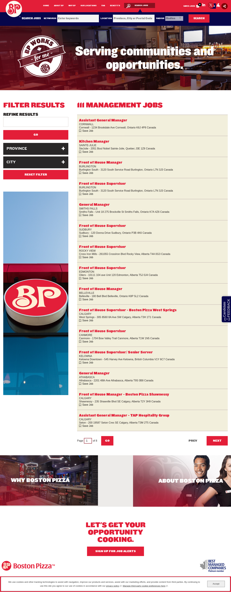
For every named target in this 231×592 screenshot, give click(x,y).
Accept (216, 584)
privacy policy (114, 585)
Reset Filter (36, 174)
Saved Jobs (192, 5)
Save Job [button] (87, 130)
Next (217, 440)
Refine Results (20, 114)
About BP (59, 5)
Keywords (50, 18)
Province (17, 148)
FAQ (103, 5)
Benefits (115, 5)
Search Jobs (141, 5)
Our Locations (88, 5)
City (11, 162)
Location (106, 18)
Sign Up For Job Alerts (115, 551)
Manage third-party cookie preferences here (145, 585)
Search (199, 18)
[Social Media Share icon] (224, 6)
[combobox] (134, 18)
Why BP (72, 5)
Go (107, 440)
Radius (160, 18)
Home (46, 5)
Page (80, 440)
